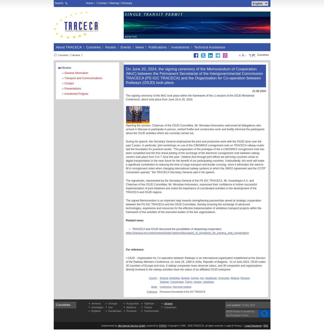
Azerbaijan (174, 278)
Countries (63, 55)
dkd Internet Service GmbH (131, 326)
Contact (102, 3)
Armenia (164, 278)
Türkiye (189, 282)
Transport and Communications (83, 78)
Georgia (195, 278)
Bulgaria (185, 278)
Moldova (235, 278)
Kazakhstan (211, 278)
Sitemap (114, 3)
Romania (244, 278)
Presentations (73, 88)
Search (59, 3)
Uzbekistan (208, 282)
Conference (166, 287)
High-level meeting (182, 287)
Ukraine (76, 55)
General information (76, 73)
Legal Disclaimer (253, 326)
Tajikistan (164, 282)
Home (89, 3)
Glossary (126, 3)
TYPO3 (162, 326)
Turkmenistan (177, 282)
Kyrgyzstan (223, 278)
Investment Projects (76, 93)
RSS (265, 326)
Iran (202, 278)
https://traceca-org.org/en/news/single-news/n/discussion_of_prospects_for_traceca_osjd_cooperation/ (187, 233)
